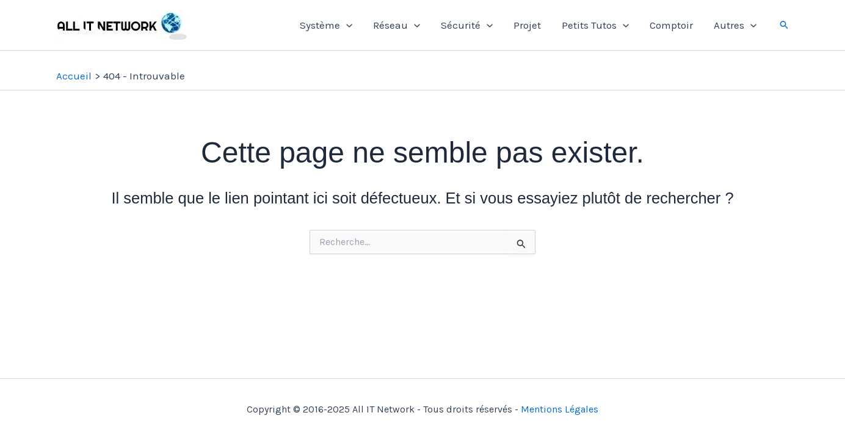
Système (326, 25)
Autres (735, 25)
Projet (527, 25)
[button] (784, 25)
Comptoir (671, 25)
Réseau (396, 25)
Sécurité (467, 25)
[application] (346, 25)
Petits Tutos (595, 25)
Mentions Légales (559, 409)
